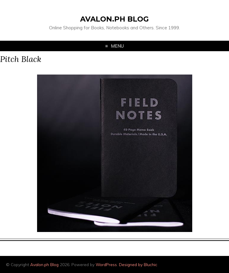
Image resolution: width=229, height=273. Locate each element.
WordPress (106, 264)
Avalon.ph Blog (114, 19)
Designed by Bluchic (138, 264)
